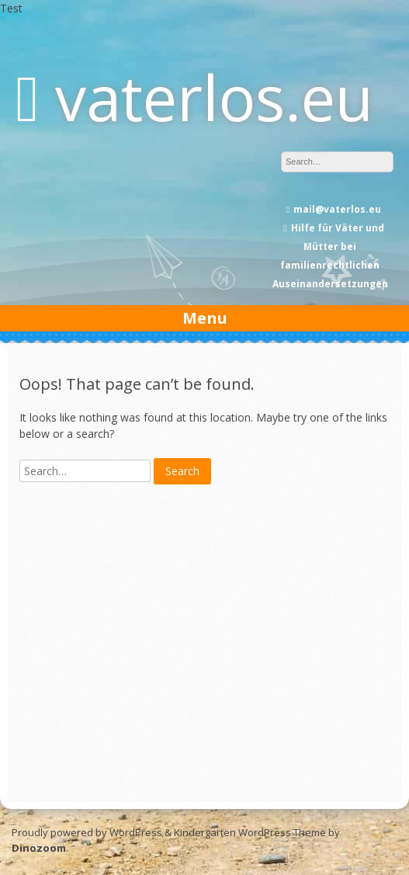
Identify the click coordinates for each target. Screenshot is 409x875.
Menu (204, 317)
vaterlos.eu (214, 96)
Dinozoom (39, 848)
